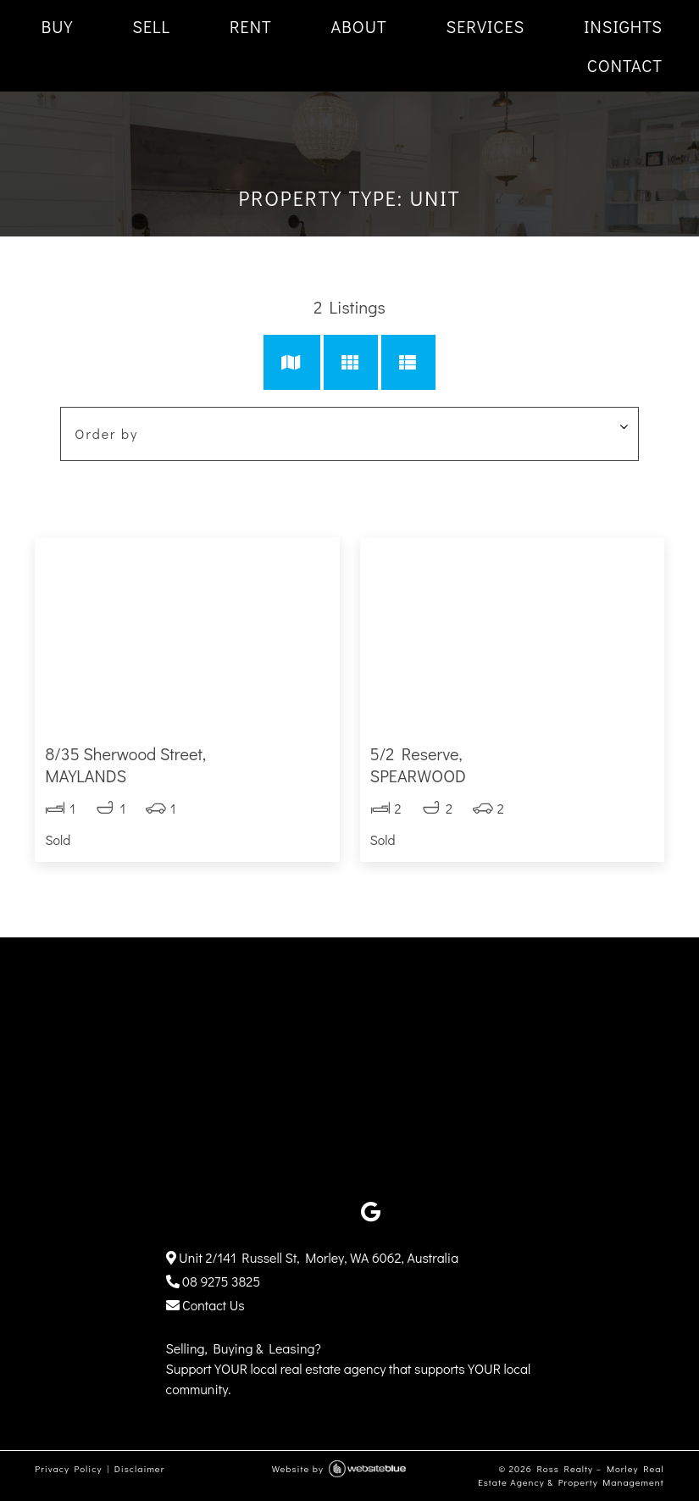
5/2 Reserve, (512, 764)
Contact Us (205, 1305)
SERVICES (486, 26)
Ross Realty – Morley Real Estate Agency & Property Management (571, 1475)
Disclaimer (139, 1468)
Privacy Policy (68, 1468)
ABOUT (359, 26)
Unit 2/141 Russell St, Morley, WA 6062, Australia (312, 1257)
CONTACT (625, 65)
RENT (251, 26)
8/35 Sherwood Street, (187, 764)
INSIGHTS (623, 26)
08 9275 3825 (213, 1281)
